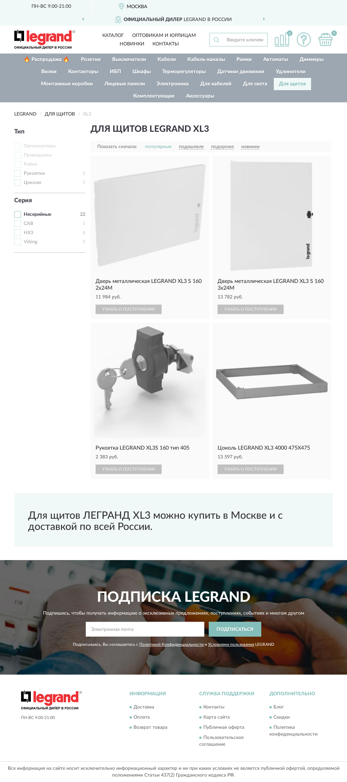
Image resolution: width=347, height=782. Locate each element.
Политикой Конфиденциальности (171, 644)
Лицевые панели (124, 83)
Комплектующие (154, 96)
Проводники (38, 155)
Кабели (167, 59)
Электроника (173, 83)
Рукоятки (34, 173)
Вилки (49, 71)
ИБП (115, 71)
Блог (278, 707)
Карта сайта (216, 717)
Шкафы (141, 71)
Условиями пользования (231, 644)
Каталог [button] (113, 35)
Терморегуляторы (184, 71)
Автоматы (275, 59)
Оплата (142, 717)
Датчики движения (240, 71)
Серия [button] (23, 201)
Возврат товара (150, 727)
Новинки (132, 44)
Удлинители (291, 71)
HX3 (28, 232)
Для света (255, 83)
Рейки (30, 164)
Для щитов (292, 83)
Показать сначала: (117, 146)
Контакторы (83, 71)
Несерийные (37, 214)
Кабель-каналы (206, 59)
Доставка (144, 707)
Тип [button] (19, 132)
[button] (303, 39)
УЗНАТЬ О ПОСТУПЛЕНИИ (128, 309)
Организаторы (40, 146)
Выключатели (129, 59)
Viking (30, 242)
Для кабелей (215, 83)
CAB (28, 223)
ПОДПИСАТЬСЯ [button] (235, 629)
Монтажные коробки (67, 83)
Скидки (281, 717)
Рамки (244, 59)
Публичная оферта (223, 727)
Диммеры (312, 59)
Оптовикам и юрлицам (164, 35)
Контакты (165, 44)
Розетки (91, 59)
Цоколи (32, 182)
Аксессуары (200, 96)
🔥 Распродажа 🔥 (46, 59)
